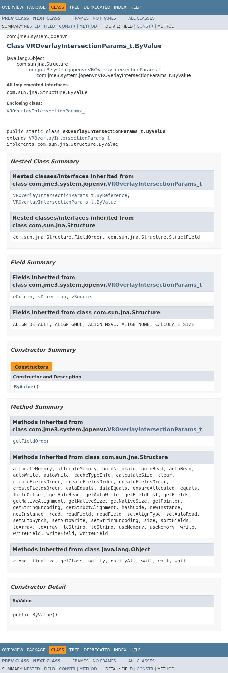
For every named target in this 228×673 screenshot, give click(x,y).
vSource (81, 296)
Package (36, 7)
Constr (67, 26)
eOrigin (22, 296)
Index (120, 7)
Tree (74, 7)
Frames (81, 18)
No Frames (104, 18)
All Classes (141, 18)
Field (49, 26)
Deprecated (97, 7)
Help (135, 7)
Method (88, 26)
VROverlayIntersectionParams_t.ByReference (70, 195)
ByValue (23, 386)
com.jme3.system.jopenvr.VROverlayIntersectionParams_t (93, 69)
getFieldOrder (31, 441)
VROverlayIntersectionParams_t (47, 110)
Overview (12, 7)
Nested (32, 26)
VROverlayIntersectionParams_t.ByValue (64, 202)
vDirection (52, 296)
